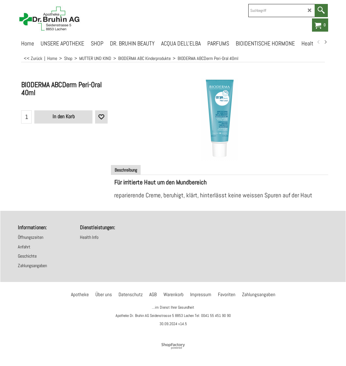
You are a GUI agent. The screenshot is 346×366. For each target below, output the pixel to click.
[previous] (319, 42)
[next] (325, 42)
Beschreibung (126, 170)
